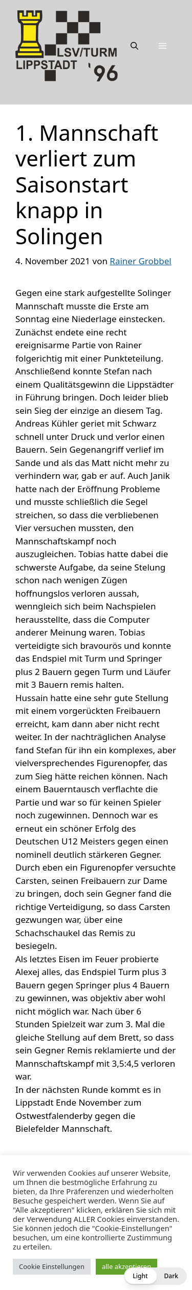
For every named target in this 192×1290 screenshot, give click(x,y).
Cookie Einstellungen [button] (51, 1266)
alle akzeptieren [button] (126, 1266)
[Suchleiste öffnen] (134, 45)
